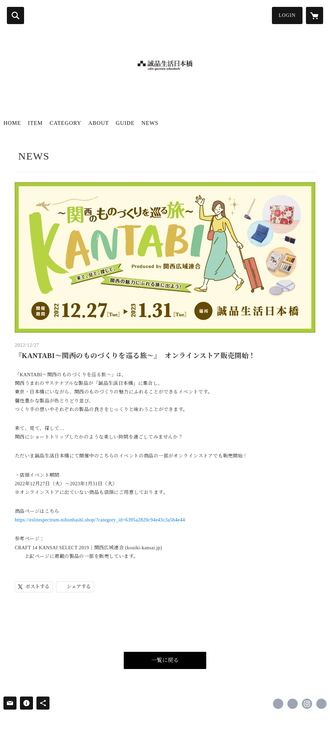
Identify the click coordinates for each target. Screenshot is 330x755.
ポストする (37, 586)
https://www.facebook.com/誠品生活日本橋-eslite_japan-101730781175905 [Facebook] (278, 704)
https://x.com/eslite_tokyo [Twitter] (292, 704)
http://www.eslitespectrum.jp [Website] (321, 704)
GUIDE (125, 123)
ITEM (35, 123)
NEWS (150, 123)
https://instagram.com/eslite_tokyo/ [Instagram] (307, 704)
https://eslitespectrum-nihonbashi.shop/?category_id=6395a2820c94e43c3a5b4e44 (100, 519)
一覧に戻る (165, 660)
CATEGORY (65, 123)
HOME (12, 123)
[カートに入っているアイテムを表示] (314, 15)
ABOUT (98, 123)
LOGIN (287, 15)
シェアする (79, 586)
